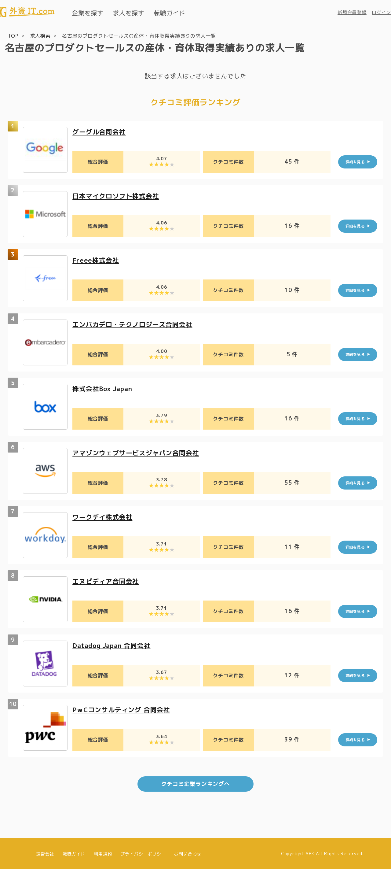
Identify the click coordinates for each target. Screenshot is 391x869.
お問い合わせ (187, 853)
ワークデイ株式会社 (103, 516)
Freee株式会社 (96, 259)
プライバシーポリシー (143, 853)
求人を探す (128, 13)
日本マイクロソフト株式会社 (117, 195)
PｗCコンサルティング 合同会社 (123, 709)
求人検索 (40, 35)
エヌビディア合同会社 (107, 581)
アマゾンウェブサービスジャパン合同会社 (138, 452)
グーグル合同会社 (100, 131)
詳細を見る (355, 161)
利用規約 (103, 853)
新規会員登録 (352, 12)
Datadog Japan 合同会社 (114, 645)
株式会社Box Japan (104, 388)
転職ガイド (169, 13)
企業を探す (88, 13)
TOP (13, 35)
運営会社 (45, 853)
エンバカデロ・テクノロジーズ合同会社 (135, 324)
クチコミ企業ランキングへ (195, 783)
